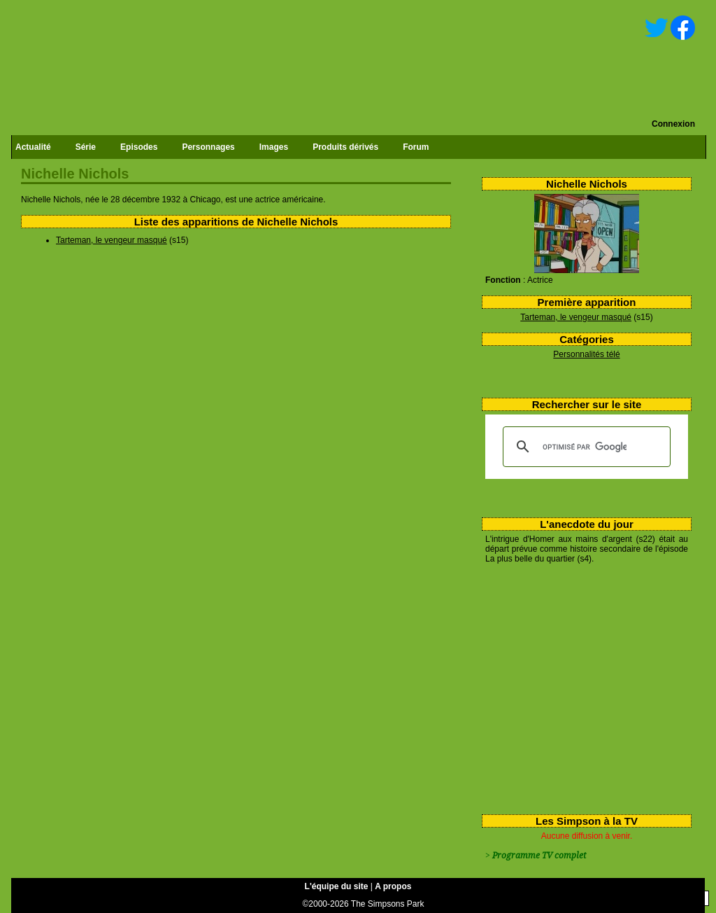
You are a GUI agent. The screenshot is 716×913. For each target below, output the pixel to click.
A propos (393, 886)
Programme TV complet (539, 855)
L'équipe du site (336, 886)
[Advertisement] (581, 686)
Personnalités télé (586, 354)
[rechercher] (584, 446)
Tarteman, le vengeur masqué (575, 317)
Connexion (673, 124)
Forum (416, 147)
